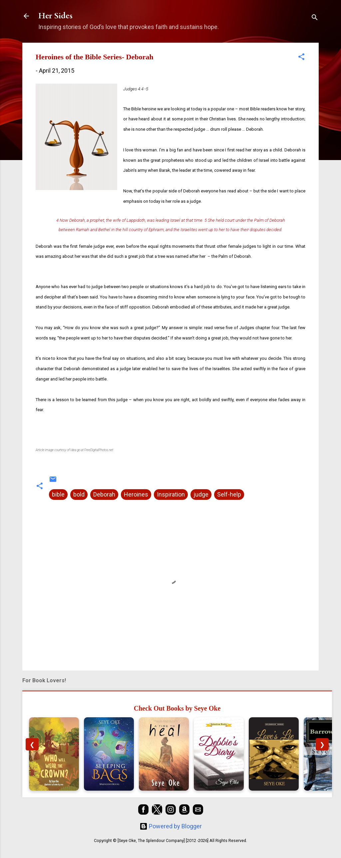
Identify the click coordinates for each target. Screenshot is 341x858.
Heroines (136, 494)
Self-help (229, 494)
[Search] (315, 18)
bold (79, 494)
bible (58, 494)
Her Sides (55, 15)
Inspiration (171, 494)
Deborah (104, 494)
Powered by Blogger (171, 826)
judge (200, 494)
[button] (301, 58)
